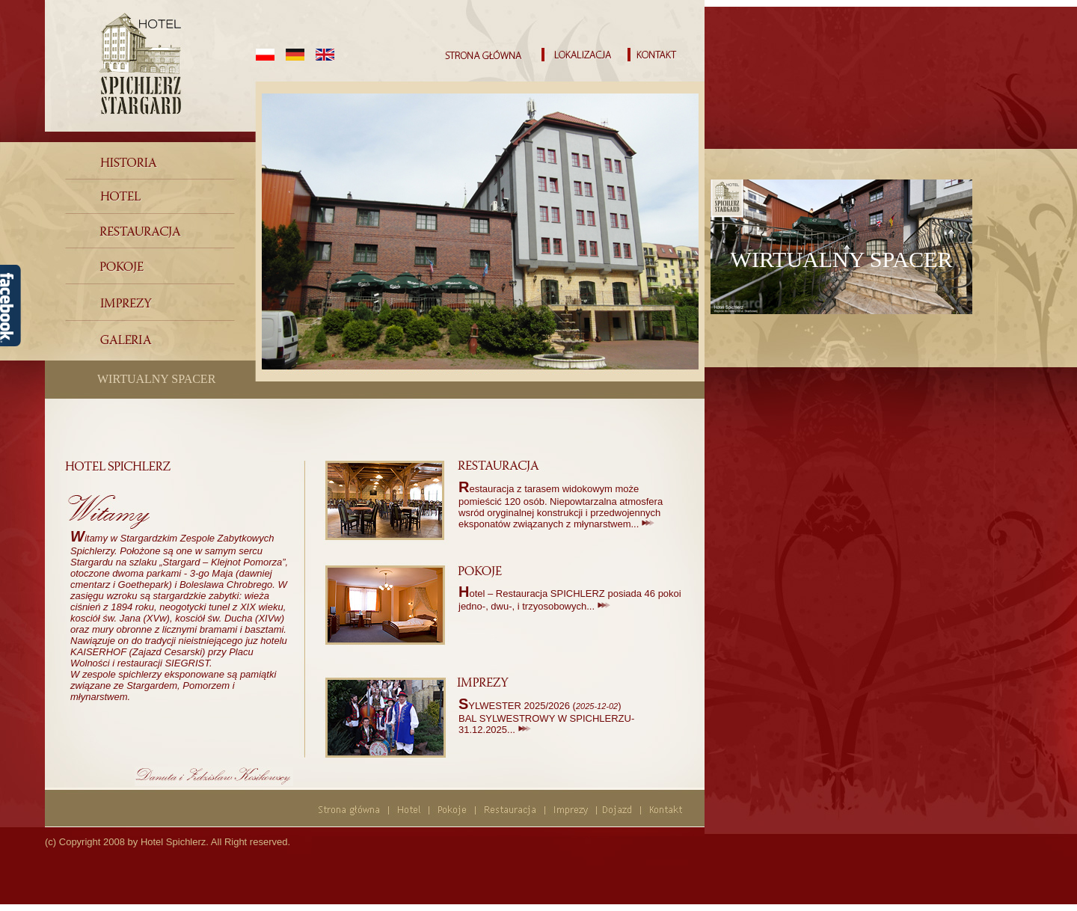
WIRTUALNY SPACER (156, 378)
